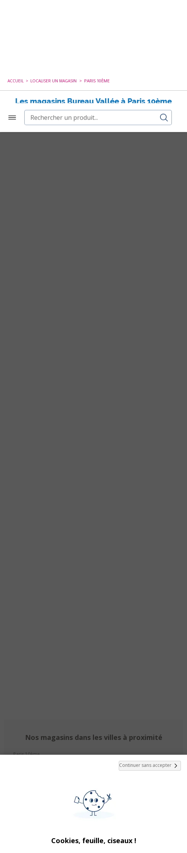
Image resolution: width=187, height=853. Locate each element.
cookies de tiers (129, 745)
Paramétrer (93, 830)
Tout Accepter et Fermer (93, 810)
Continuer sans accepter (150, 633)
